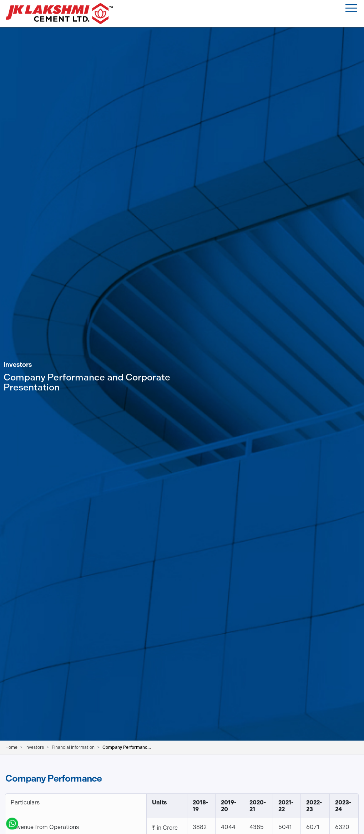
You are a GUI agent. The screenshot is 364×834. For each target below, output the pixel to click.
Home (11, 747)
